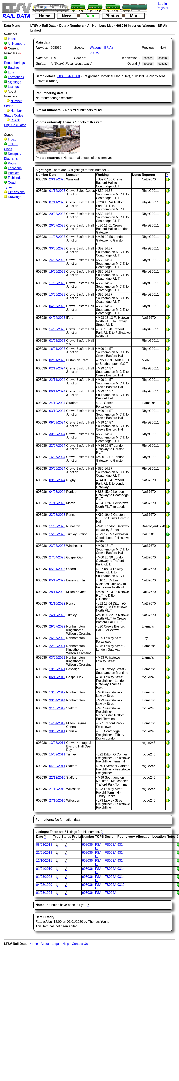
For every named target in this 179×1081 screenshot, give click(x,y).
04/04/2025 (57, 317)
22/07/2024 (57, 445)
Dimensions (16, 192)
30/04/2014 (57, 700)
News (67, 16)
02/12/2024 (57, 368)
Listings (13, 86)
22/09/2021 (57, 646)
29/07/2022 (57, 626)
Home (44, 16)
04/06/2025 (57, 306)
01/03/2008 (44, 876)
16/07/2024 (57, 457)
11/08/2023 (57, 526)
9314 (121, 844)
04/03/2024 (57, 491)
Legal (56, 943)
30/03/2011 (57, 731)
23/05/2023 (57, 545)
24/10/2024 (57, 403)
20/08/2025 (57, 214)
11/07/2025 (57, 237)
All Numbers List (100, 25)
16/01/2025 (57, 348)
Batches (13, 67)
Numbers (77, 25)
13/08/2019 (57, 692)
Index (12, 39)
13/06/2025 (57, 294)
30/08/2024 (57, 434)
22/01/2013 (44, 852)
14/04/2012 (57, 723)
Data (89, 16)
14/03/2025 (57, 329)
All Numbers (16, 43)
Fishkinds (14, 177)
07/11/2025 (57, 202)
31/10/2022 (57, 603)
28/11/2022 (57, 592)
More (135, 16)
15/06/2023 (57, 534)
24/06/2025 (57, 260)
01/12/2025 (57, 190)
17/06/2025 (57, 283)
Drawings (14, 197)
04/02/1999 (44, 884)
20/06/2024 (57, 468)
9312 (121, 884)
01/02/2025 (57, 340)
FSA (98, 892)
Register (162, 8)
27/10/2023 (57, 503)
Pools (12, 163)
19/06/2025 (57, 271)
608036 (87, 844)
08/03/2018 (44, 844)
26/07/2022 (57, 638)
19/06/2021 (57, 669)
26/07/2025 (57, 225)
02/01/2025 (57, 360)
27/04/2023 (57, 557)
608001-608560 (68, 76)
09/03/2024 (57, 480)
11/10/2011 (44, 860)
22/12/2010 (57, 777)
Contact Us (80, 943)
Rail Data (48, 25)
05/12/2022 (57, 580)
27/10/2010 (57, 789)
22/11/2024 (57, 379)
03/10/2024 (57, 411)
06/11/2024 (57, 391)
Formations (16, 77)
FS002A (110, 844)
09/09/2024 (57, 422)
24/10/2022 (57, 615)
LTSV (34, 25)
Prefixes (13, 173)
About (45, 943)
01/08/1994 (44, 892)
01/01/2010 (44, 868)
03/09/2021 (57, 657)
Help (65, 943)
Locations (15, 168)
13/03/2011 (57, 742)
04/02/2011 (57, 766)
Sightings (14, 82)
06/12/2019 (57, 677)
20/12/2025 (57, 179)
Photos (112, 16)
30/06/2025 (57, 248)
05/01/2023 (57, 569)
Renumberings (14, 62)
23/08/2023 (57, 514)
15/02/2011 (57, 754)
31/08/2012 (57, 708)
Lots (11, 72)
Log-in (162, 3)
